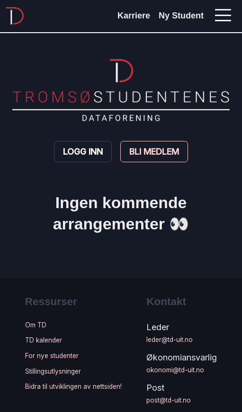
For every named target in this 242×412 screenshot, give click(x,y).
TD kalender (43, 340)
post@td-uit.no (168, 400)
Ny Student (181, 15)
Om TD (35, 325)
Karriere (133, 15)
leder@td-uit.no (169, 339)
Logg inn (83, 152)
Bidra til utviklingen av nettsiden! (73, 386)
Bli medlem (154, 152)
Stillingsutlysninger (53, 371)
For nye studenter (52, 355)
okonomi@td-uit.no (175, 370)
